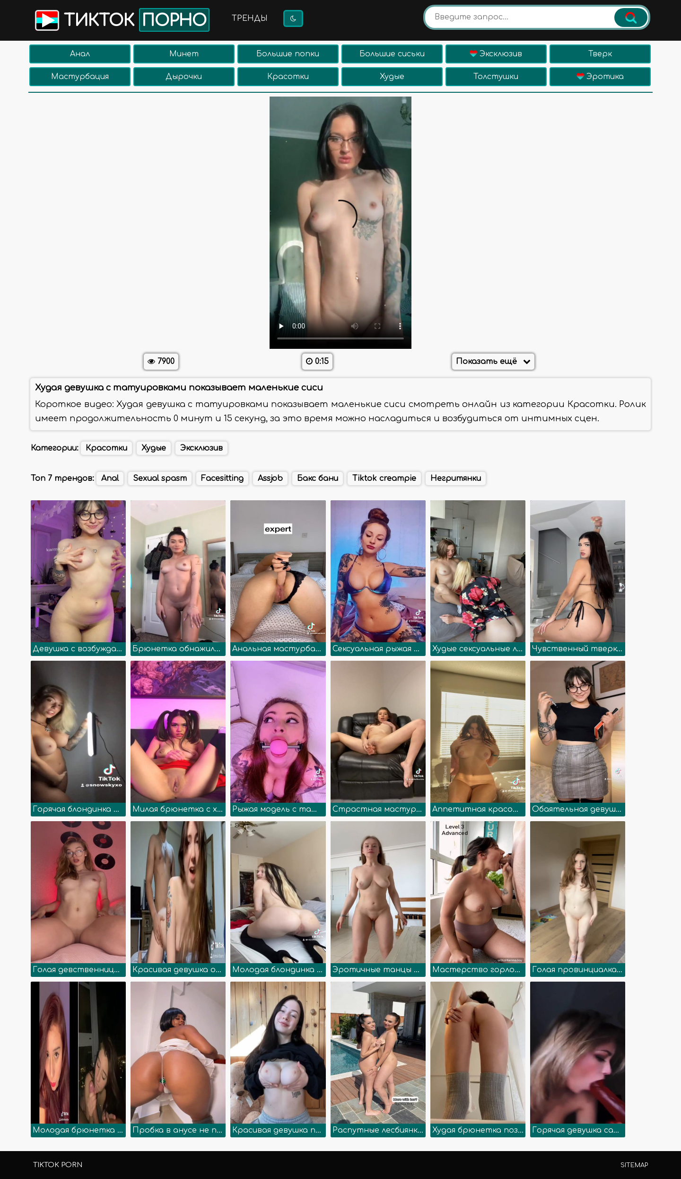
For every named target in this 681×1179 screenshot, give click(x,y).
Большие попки (287, 54)
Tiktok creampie (384, 478)
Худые (392, 76)
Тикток (121, 20)
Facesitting (222, 478)
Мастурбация (80, 76)
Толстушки (495, 76)
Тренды (250, 18)
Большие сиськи (392, 54)
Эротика (600, 76)
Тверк (600, 54)
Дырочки (184, 76)
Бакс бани (317, 478)
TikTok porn (57, 1165)
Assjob (270, 478)
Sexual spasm (160, 478)
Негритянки (455, 478)
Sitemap (634, 1165)
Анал (80, 54)
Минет (184, 54)
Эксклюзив (496, 54)
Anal (110, 478)
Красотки (288, 76)
